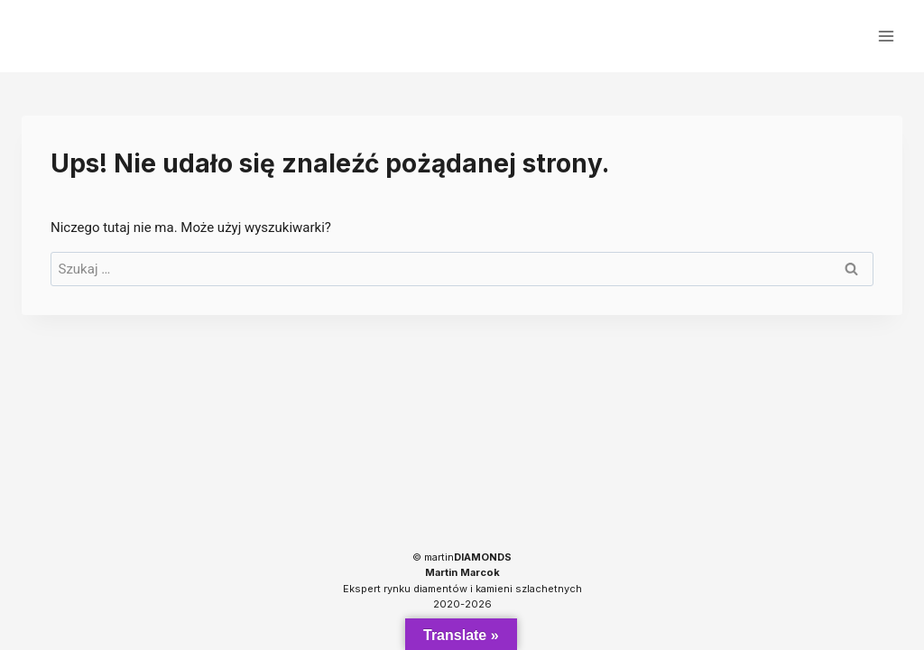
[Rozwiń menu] (885, 36)
